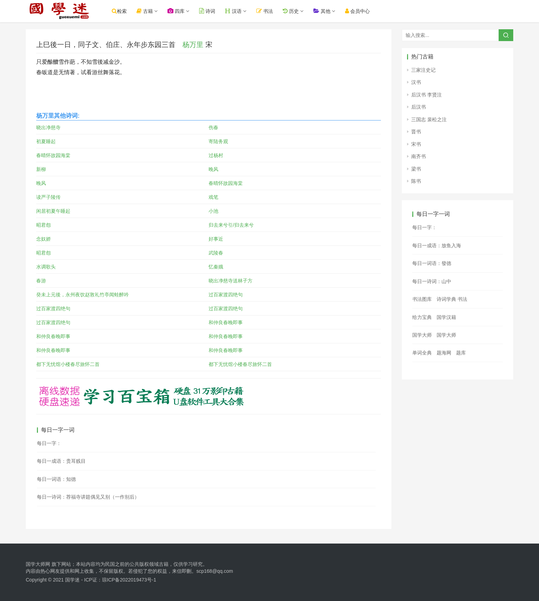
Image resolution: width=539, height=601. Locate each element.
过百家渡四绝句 (226, 294)
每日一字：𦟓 (49, 443)
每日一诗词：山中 (431, 281)
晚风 (213, 169)
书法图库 (422, 299)
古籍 (147, 11)
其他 (324, 11)
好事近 (216, 239)
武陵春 (216, 253)
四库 (178, 11)
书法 (267, 11)
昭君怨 (43, 225)
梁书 (416, 169)
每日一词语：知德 (56, 479)
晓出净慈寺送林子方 (230, 280)
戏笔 (213, 197)
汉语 (236, 11)
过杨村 (216, 155)
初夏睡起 (46, 141)
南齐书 (418, 156)
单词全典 (422, 353)
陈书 (416, 181)
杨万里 (192, 44)
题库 (461, 353)
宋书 (416, 144)
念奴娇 (43, 239)
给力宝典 (422, 317)
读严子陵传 (48, 197)
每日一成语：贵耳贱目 (61, 461)
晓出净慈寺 (48, 127)
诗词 (210, 11)
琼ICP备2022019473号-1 (129, 580)
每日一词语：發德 (431, 263)
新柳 (41, 169)
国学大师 (422, 335)
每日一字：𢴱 (424, 227)
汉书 (416, 82)
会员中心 (359, 11)
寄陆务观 (218, 141)
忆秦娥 (216, 267)
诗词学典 (446, 299)
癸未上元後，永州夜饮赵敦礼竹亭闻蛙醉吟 (82, 294)
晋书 (416, 131)
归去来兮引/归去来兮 (231, 225)
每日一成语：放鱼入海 (436, 245)
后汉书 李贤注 (426, 94)
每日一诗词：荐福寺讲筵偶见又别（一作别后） (88, 497)
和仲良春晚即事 (226, 322)
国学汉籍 (446, 317)
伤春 (213, 127)
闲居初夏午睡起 (53, 211)
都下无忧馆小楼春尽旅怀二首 (68, 364)
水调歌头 (46, 267)
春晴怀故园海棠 (53, 155)
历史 (293, 11)
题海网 (444, 353)
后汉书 (418, 107)
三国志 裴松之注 (429, 119)
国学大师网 (38, 564)
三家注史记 (423, 70)
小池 (213, 211)
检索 (122, 11)
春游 (41, 280)
